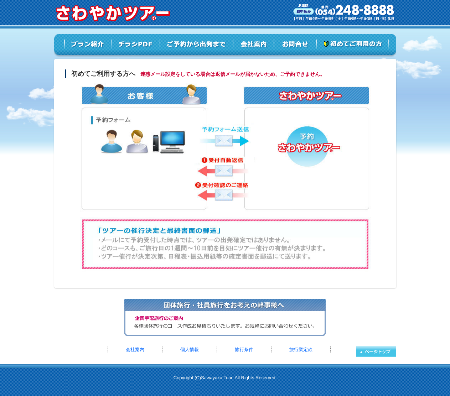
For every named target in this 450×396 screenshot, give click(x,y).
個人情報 (189, 349)
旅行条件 (244, 349)
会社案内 (135, 349)
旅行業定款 (300, 349)
